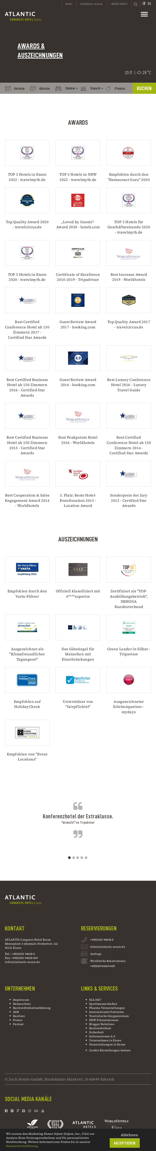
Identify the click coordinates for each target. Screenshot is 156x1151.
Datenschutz (22, 1004)
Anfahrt (68, 3)
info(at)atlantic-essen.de (22, 962)
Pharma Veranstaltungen (107, 1008)
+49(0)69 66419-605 (102, 966)
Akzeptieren (125, 1143)
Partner (18, 1024)
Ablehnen (129, 1134)
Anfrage (96, 954)
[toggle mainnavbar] (144, 15)
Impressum (21, 1000)
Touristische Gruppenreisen (109, 1016)
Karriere (19, 1016)
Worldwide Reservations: (108, 961)
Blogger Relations (101, 1024)
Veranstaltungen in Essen (107, 1044)
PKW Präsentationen (103, 1020)
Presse (17, 1020)
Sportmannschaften (103, 1004)
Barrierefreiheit (100, 1028)
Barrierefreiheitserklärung (32, 1008)
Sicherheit (96, 1032)
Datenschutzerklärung (22, 1146)
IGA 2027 (95, 1000)
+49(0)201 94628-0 (101, 940)
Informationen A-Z (102, 1036)
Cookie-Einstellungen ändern (110, 1050)
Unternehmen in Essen (105, 1040)
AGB (16, 1012)
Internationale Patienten (107, 1012)
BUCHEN (144, 88)
